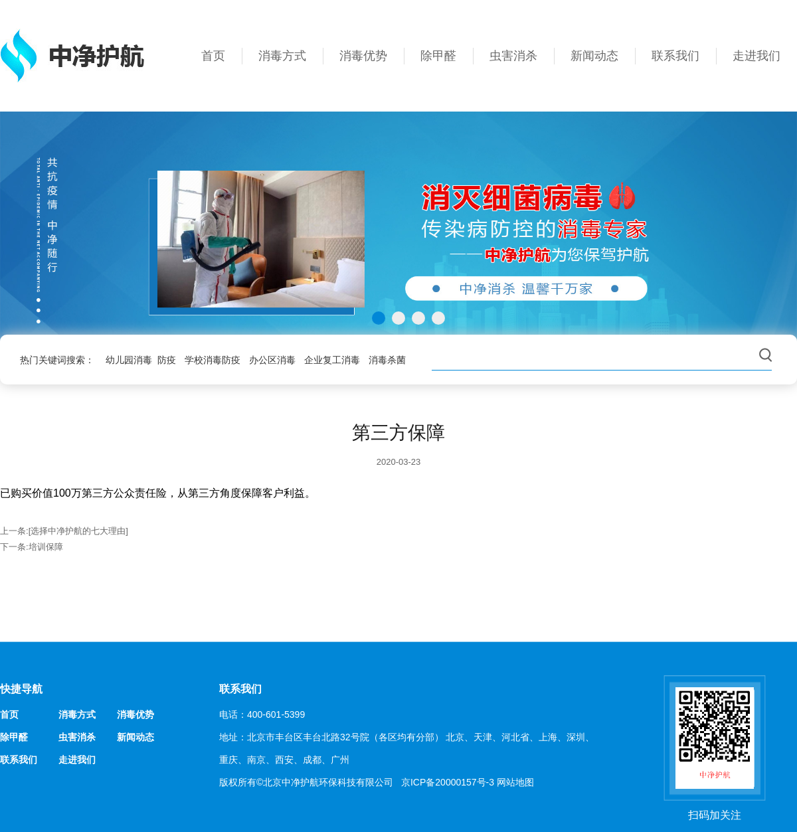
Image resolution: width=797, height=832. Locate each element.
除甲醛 (438, 55)
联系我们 (675, 55)
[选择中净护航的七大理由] (78, 531)
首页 (213, 55)
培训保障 (46, 547)
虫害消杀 (513, 55)
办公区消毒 (272, 360)
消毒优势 (363, 55)
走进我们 (756, 55)
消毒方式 (282, 55)
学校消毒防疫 (212, 360)
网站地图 (515, 782)
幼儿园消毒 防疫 (141, 360)
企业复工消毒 (332, 360)
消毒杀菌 (387, 360)
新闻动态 (594, 55)
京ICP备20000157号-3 (447, 782)
